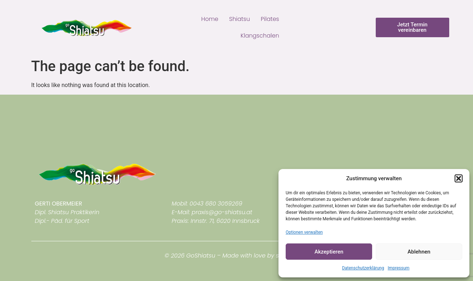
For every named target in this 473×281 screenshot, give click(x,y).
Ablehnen (418, 251)
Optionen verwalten (304, 232)
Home (209, 19)
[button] (458, 178)
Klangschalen (260, 35)
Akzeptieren (328, 251)
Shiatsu (239, 19)
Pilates (270, 19)
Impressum (398, 268)
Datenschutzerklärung (363, 268)
